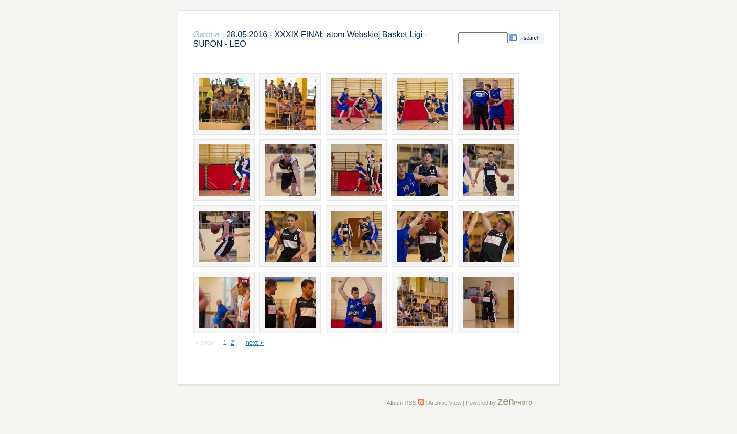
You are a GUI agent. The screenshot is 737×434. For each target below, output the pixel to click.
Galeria (206, 34)
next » (254, 342)
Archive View (444, 403)
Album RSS (405, 403)
